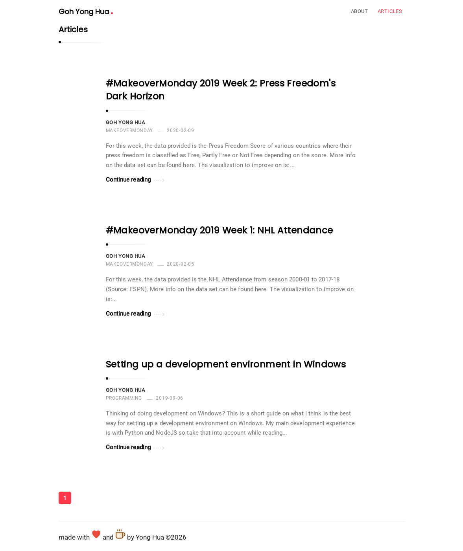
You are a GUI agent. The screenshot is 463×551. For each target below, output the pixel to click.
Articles (390, 11)
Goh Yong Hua (86, 12)
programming (124, 398)
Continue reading (136, 179)
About (359, 11)
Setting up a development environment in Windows (226, 364)
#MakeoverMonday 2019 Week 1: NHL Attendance (219, 230)
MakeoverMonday (129, 130)
